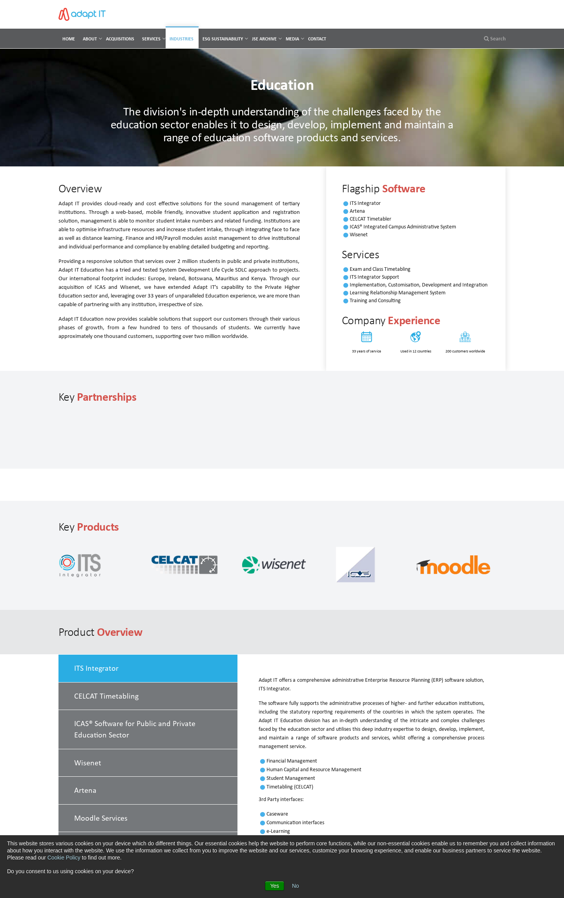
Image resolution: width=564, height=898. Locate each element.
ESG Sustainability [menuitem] (223, 38)
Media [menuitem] (292, 38)
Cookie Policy (64, 858)
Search (495, 38)
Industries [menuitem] (181, 38)
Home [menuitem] (68, 38)
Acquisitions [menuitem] (120, 38)
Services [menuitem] (151, 38)
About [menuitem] (90, 38)
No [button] (295, 886)
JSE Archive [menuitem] (264, 38)
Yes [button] (274, 886)
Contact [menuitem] (317, 38)
